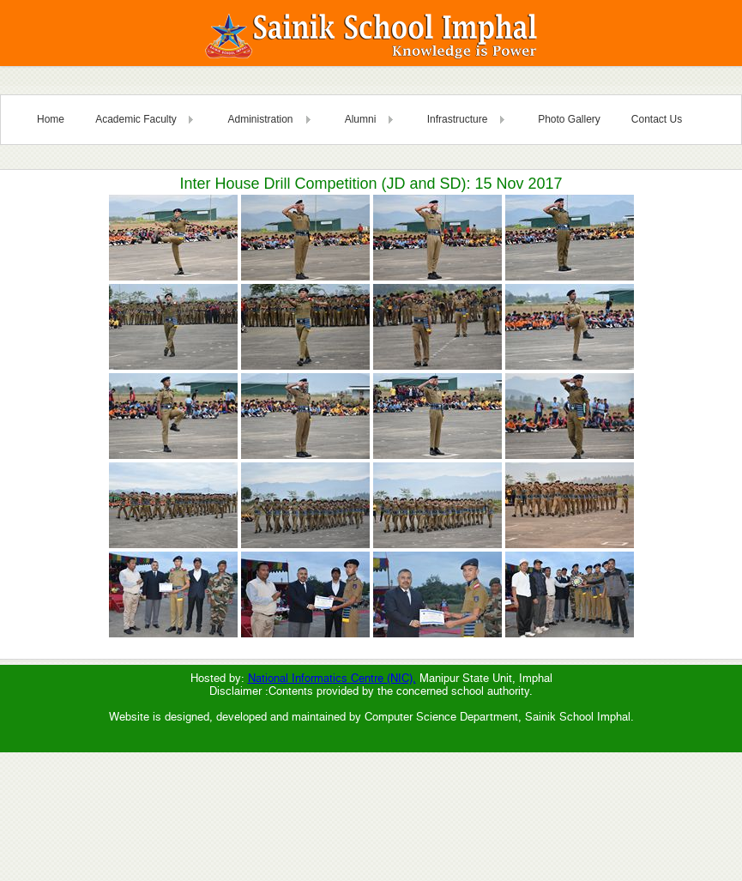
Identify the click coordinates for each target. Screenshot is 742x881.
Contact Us (656, 119)
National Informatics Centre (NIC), (332, 678)
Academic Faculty (136, 119)
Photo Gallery (569, 119)
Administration (260, 119)
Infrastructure (457, 119)
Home (50, 119)
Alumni (361, 119)
